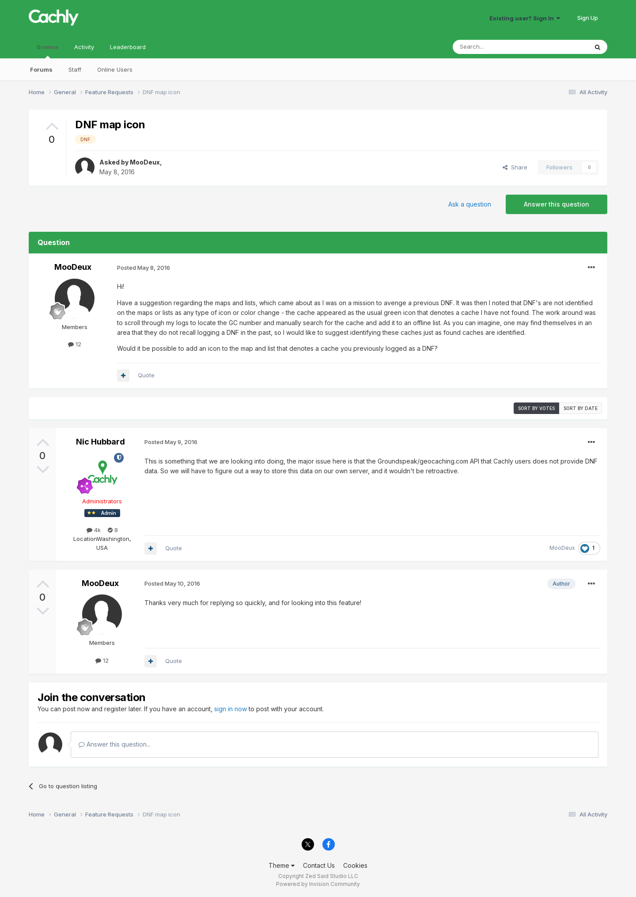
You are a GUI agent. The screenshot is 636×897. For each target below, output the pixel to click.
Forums (41, 69)
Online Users (114, 69)
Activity (84, 46)
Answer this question (556, 204)
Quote (146, 375)
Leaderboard (128, 46)
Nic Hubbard (100, 441)
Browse (47, 50)
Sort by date (581, 408)
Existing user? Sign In (524, 18)
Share (515, 167)
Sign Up (587, 17)
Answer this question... (115, 744)
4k (94, 529)
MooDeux (145, 162)
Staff (74, 69)
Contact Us (319, 865)
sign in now (230, 709)
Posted (143, 267)
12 (74, 344)
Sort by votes (536, 408)
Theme (282, 865)
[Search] (498, 47)
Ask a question (469, 204)
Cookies (355, 865)
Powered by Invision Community (318, 884)
